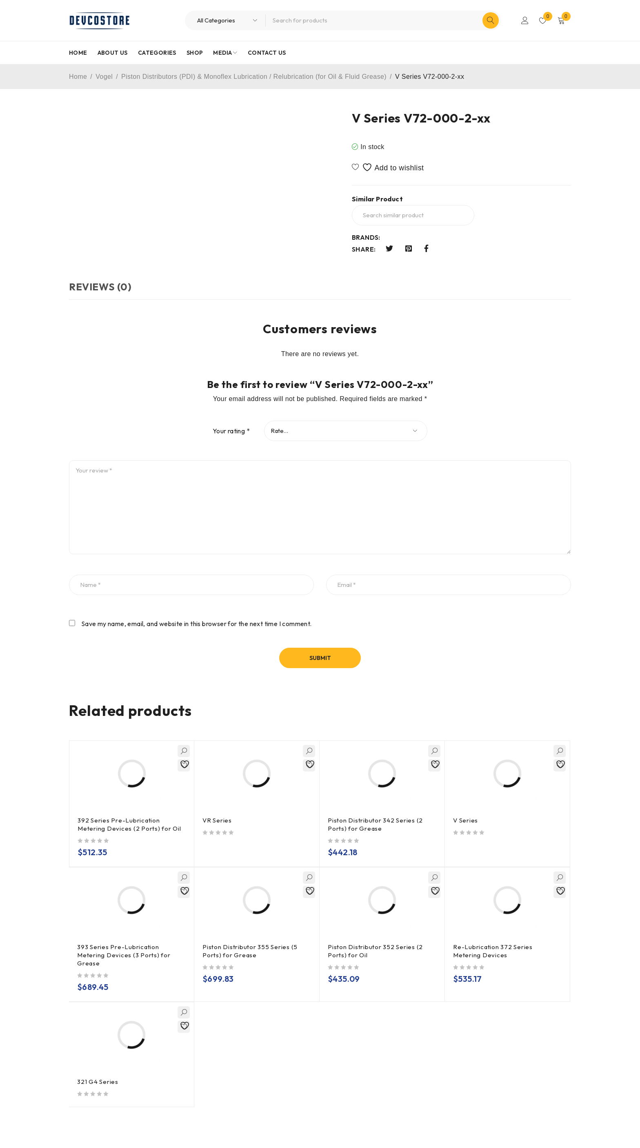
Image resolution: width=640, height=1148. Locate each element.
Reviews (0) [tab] (100, 287)
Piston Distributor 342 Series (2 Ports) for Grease (375, 824)
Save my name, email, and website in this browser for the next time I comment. (196, 623)
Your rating (231, 431)
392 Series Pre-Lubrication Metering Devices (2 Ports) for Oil (129, 824)
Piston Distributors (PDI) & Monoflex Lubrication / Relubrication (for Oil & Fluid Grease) (254, 76)
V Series (465, 820)
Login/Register (525, 20)
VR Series (217, 820)
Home (78, 76)
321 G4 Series (97, 1082)
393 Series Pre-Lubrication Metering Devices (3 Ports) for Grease (124, 955)
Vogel (104, 76)
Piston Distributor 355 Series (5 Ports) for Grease (250, 951)
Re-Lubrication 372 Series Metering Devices (493, 951)
